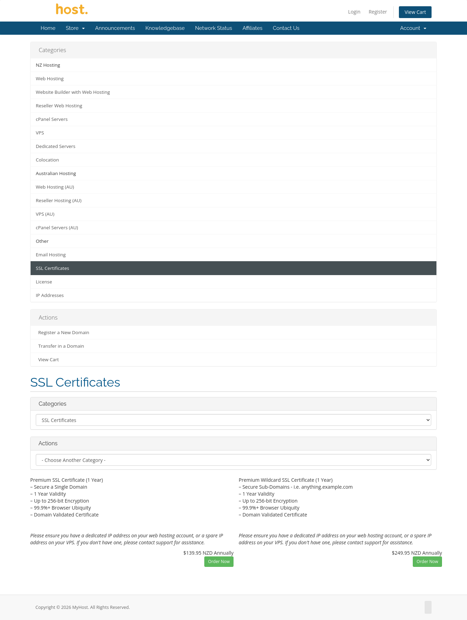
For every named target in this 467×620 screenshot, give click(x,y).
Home (48, 28)
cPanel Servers (52, 119)
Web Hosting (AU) (55, 187)
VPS (40, 133)
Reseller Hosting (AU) (59, 200)
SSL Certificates (52, 268)
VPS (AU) (45, 214)
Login (354, 11)
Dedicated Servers (55, 146)
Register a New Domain (62, 332)
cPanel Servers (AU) (57, 227)
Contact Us (286, 28)
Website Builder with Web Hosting (73, 92)
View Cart (415, 12)
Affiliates (252, 28)
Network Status (213, 28)
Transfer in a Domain (60, 346)
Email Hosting (51, 254)
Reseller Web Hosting (59, 105)
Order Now (219, 561)
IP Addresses (50, 295)
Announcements (115, 28)
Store (75, 28)
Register (378, 11)
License (44, 282)
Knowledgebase (165, 28)
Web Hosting (50, 78)
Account (413, 28)
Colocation (47, 160)
